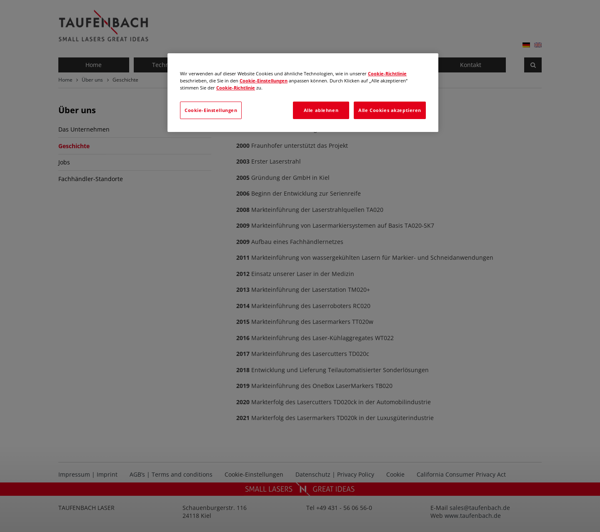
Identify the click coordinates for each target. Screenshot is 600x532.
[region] (303, 92)
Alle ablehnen (321, 110)
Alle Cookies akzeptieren (389, 110)
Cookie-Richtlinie (387, 73)
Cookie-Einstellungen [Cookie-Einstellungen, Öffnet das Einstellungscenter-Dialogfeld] (211, 110)
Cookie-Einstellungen (264, 80)
